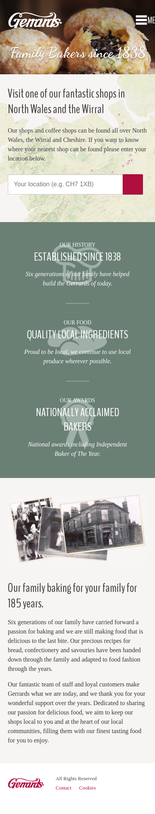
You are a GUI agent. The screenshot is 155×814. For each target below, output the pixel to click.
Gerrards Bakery (35, 23)
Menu (141, 19)
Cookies (87, 788)
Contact (63, 788)
